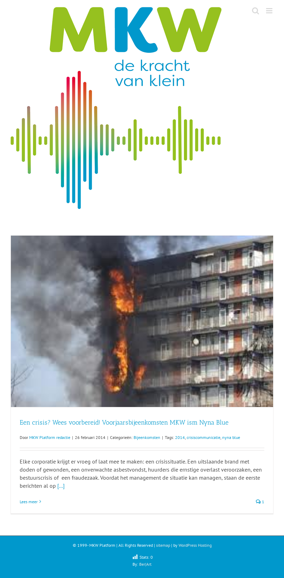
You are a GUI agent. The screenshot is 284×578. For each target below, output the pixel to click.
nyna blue (231, 437)
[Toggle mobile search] (255, 10)
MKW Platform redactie (49, 437)
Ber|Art (145, 564)
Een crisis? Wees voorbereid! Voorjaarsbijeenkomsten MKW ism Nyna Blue (124, 422)
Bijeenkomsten (147, 437)
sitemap (163, 545)
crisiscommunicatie (203, 437)
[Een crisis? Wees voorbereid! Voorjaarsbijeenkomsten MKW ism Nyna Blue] (142, 321)
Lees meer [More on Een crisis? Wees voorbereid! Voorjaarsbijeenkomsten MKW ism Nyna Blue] (29, 501)
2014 (180, 437)
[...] (61, 485)
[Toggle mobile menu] (269, 10)
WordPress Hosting (195, 545)
